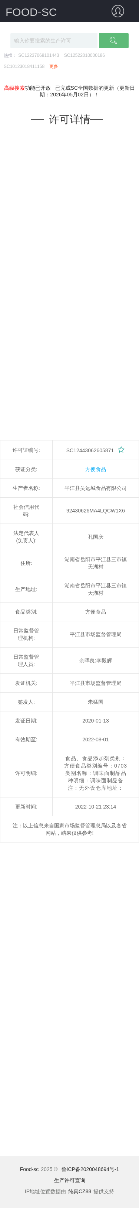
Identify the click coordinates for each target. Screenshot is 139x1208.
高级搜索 (14, 88)
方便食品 (95, 469)
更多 (53, 66)
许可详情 (69, 119)
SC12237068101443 (38, 55)
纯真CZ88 (79, 1191)
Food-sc (29, 1169)
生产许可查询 (69, 1180)
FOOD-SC (31, 12)
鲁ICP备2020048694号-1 (90, 1169)
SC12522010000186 (84, 55)
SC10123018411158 (24, 66)
